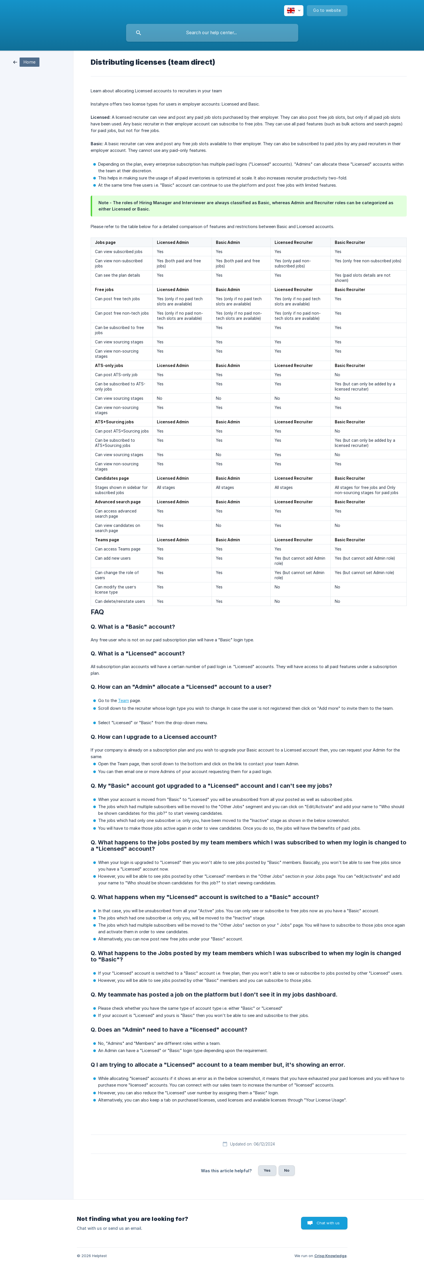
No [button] (286, 1170)
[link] (26, 61)
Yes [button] (267, 1170)
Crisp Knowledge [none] (330, 1255)
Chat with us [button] (328, 1223)
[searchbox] (212, 33)
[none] (293, 10)
